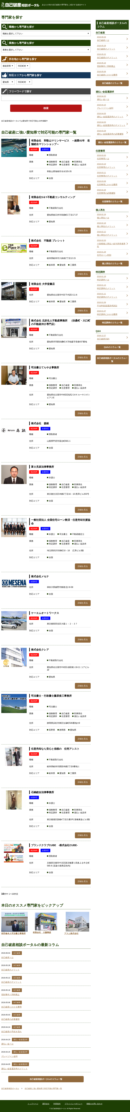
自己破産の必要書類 (10, 1019)
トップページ (33, 1104)
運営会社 (45, 1104)
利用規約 (57, 1104)
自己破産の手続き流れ (11, 1032)
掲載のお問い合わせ (94, 1104)
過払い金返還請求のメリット (14, 1069)
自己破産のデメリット (11, 982)
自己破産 (16, 953)
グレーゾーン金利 (9, 1056)
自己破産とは (7, 957)
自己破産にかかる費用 (11, 1007)
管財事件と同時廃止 (10, 995)
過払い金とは (7, 1044)
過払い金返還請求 (20, 1040)
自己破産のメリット (10, 970)
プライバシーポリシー (73, 1104)
